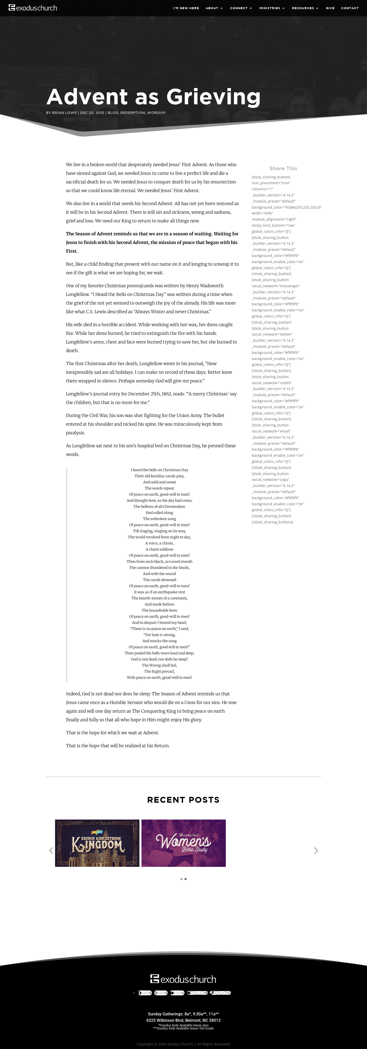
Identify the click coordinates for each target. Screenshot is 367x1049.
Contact (350, 8)
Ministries (269, 8)
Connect (239, 8)
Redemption (132, 112)
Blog (113, 112)
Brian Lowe (64, 112)
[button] (51, 850)
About (212, 8)
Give (330, 8)
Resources (303, 8)
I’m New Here (186, 8)
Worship (156, 112)
